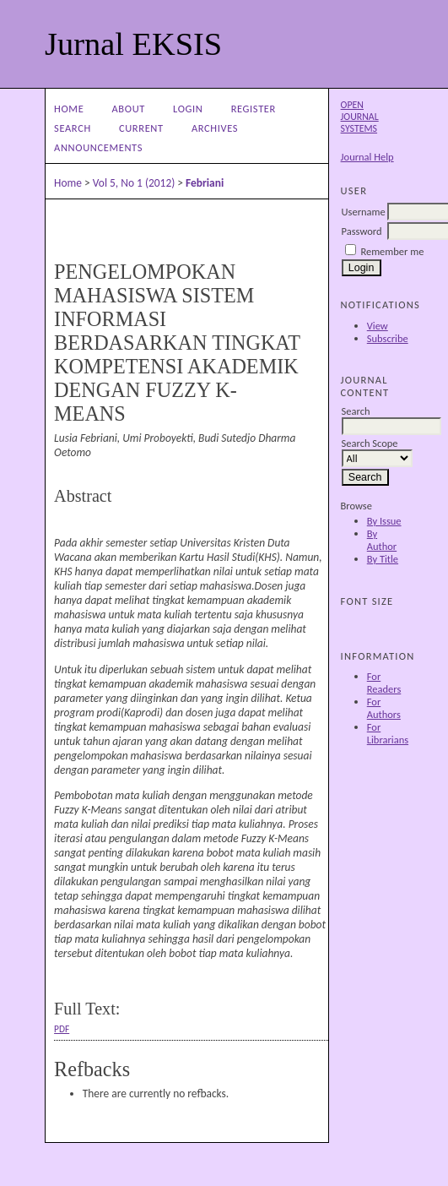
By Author (382, 539)
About (128, 108)
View (377, 325)
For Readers (384, 682)
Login (187, 108)
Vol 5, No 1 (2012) (134, 183)
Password (362, 231)
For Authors (384, 708)
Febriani (205, 183)
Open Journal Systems (360, 116)
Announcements (98, 147)
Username (364, 211)
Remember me (392, 251)
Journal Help (367, 156)
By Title (382, 558)
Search (72, 128)
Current (141, 128)
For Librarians (387, 733)
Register (253, 108)
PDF (61, 1029)
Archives (215, 128)
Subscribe (387, 338)
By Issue (384, 520)
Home (69, 108)
